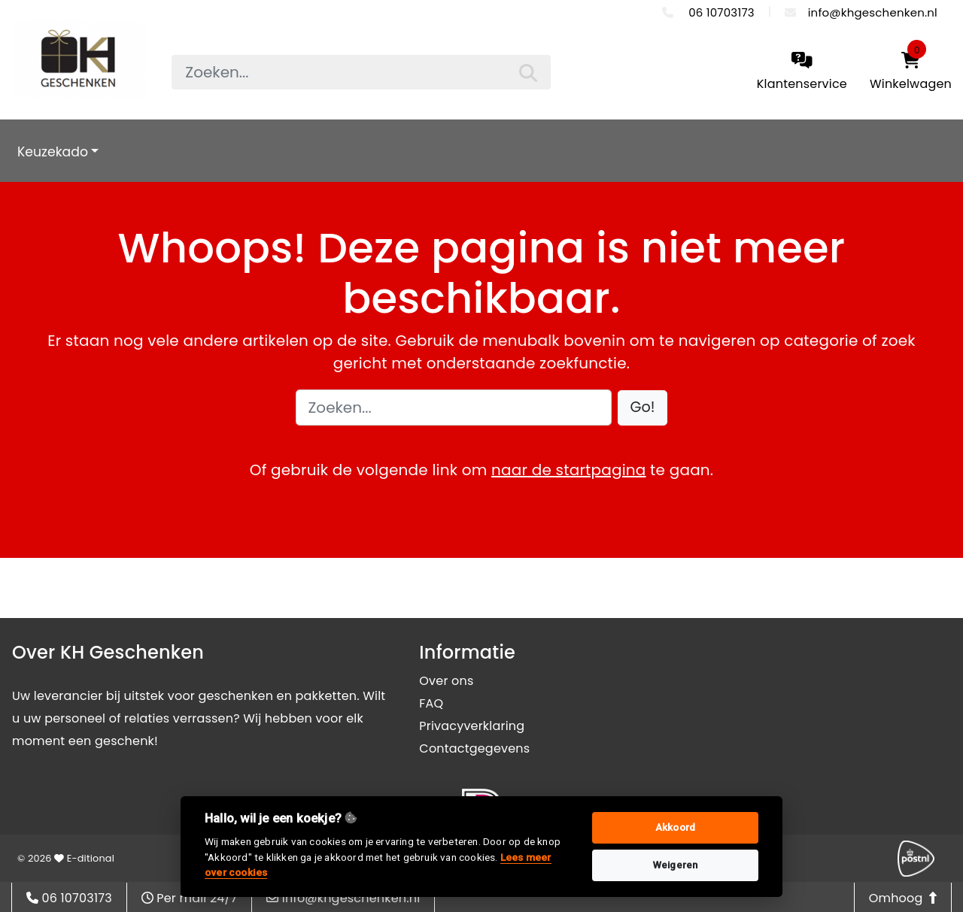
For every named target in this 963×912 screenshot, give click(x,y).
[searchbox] (361, 72)
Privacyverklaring (471, 726)
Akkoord (675, 827)
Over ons (446, 680)
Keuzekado (52, 152)
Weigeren (675, 865)
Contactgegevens (474, 748)
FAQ (431, 703)
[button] (643, 408)
